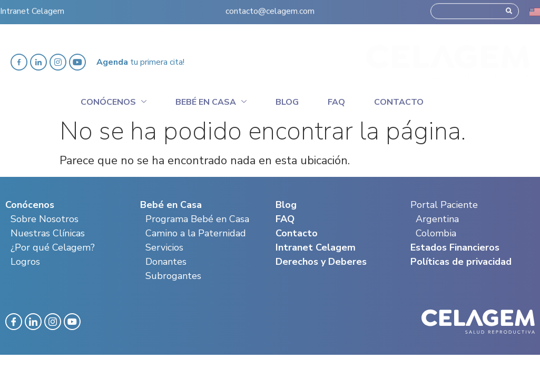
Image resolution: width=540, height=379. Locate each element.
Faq (336, 102)
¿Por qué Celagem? (53, 247)
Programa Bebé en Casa (197, 219)
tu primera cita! (140, 62)
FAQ (285, 219)
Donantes (165, 261)
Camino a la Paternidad (195, 233)
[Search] (508, 8)
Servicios (164, 247)
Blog (287, 102)
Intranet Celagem (32, 8)
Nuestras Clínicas (48, 233)
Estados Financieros (454, 247)
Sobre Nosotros (44, 219)
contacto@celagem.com (270, 8)
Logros (25, 261)
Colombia (436, 233)
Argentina (437, 219)
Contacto (399, 102)
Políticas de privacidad (461, 261)
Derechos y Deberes (321, 261)
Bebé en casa (211, 100)
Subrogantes (173, 276)
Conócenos (113, 100)
